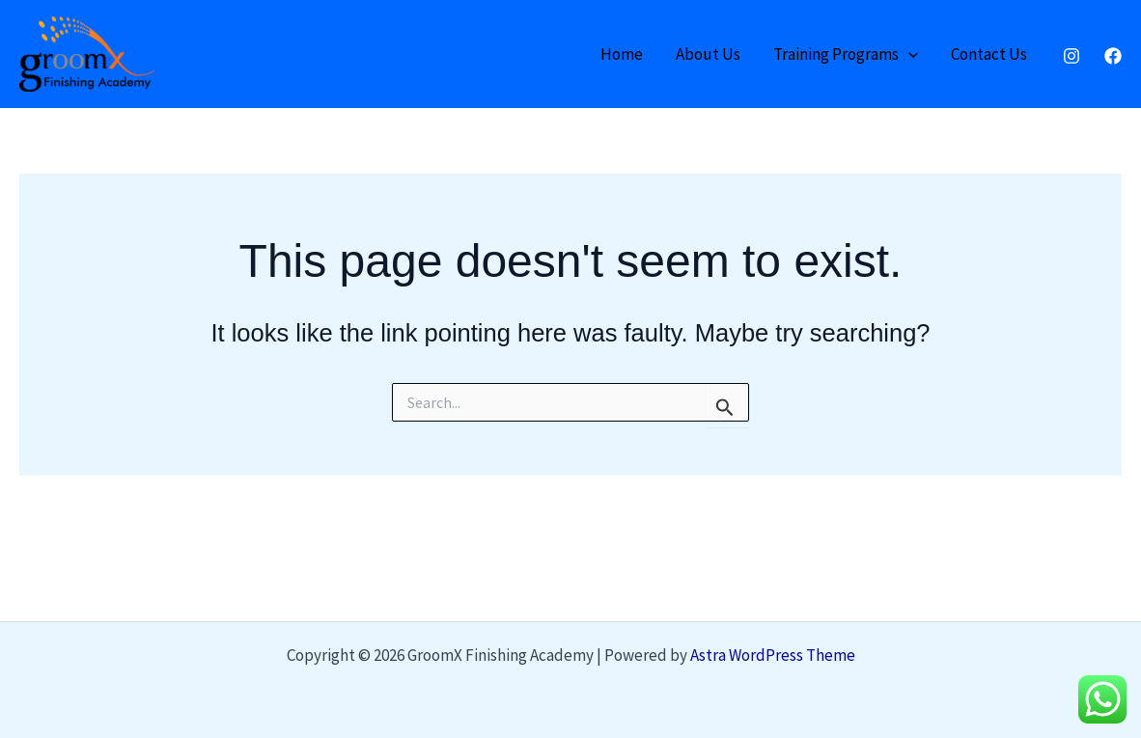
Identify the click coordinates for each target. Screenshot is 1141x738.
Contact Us (989, 54)
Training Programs (845, 54)
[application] (908, 54)
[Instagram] (1071, 56)
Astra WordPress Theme (772, 655)
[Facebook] (1113, 56)
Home (621, 54)
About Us (708, 54)
